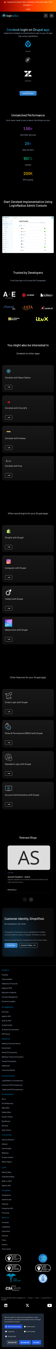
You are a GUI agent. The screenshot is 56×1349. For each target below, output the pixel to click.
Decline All (12, 1342)
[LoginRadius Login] (46, 15)
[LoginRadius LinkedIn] (6, 1305)
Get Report (28, 5)
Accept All (25, 1342)
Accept (36, 1342)
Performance (29, 1326)
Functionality (29, 1331)
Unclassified (10, 1336)
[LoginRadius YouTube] (49, 1305)
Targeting (9, 1331)
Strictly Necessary (13, 1326)
